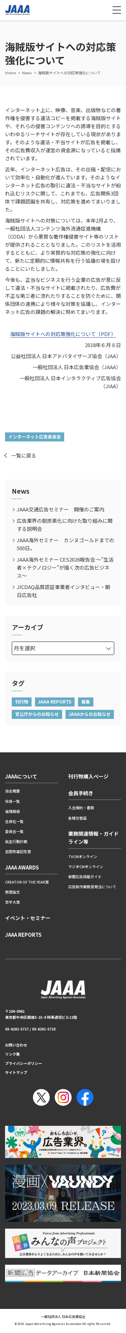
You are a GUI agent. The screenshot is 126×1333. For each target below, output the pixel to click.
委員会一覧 (14, 831)
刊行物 (21, 701)
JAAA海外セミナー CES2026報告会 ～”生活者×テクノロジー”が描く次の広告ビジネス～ (65, 567)
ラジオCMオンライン (85, 866)
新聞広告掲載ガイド (84, 876)
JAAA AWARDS (22, 867)
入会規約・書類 (81, 807)
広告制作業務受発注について (92, 886)
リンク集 (12, 1054)
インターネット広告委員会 (34, 436)
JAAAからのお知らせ (90, 714)
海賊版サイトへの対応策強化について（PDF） (63, 333)
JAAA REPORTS (54, 701)
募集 (85, 701)
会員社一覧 (14, 821)
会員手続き (80, 793)
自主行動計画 (16, 841)
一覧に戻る (23, 455)
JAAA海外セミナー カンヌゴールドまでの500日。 (65, 544)
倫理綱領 (12, 811)
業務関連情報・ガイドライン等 (93, 837)
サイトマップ (16, 1072)
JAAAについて (21, 776)
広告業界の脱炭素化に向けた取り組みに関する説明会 (65, 524)
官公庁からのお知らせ (37, 714)
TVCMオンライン (82, 856)
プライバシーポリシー (23, 1063)
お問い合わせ (16, 1045)
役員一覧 (12, 801)
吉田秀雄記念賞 (18, 851)
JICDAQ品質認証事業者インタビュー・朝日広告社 (63, 590)
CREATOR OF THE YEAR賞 (27, 882)
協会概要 (12, 791)
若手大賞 (12, 902)
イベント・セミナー (27, 917)
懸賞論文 (12, 892)
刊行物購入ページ (88, 776)
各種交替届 (77, 818)
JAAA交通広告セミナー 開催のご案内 (60, 509)
